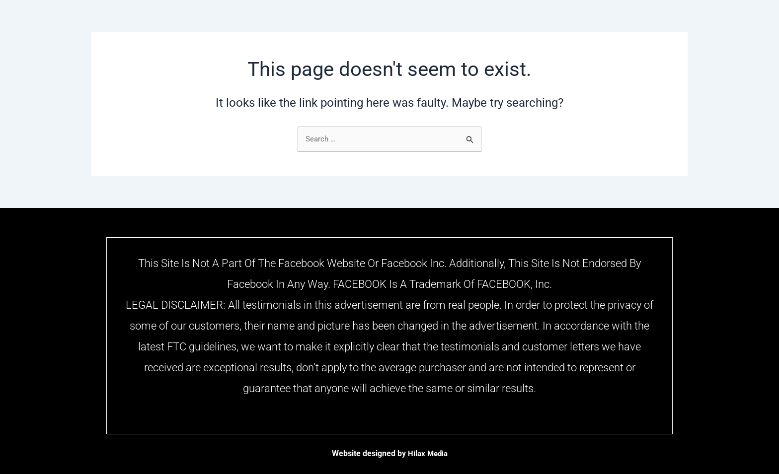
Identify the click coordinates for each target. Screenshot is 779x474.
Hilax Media (427, 453)
